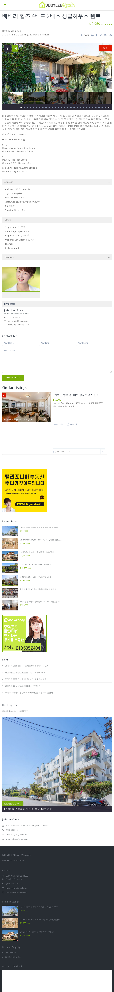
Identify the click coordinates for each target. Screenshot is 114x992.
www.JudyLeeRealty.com (17, 811)
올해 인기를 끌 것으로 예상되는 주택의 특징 (23, 658)
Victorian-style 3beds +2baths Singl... (36, 549)
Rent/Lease (8, 30)
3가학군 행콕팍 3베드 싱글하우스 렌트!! (76, 395)
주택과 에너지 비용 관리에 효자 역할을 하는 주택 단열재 (29, 664)
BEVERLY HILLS (41, 34)
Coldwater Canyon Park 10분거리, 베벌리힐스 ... (41, 512)
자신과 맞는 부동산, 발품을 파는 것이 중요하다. (25, 644)
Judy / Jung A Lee (13, 310)
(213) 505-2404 (14, 317)
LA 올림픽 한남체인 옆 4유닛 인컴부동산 (37, 524)
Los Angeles (26, 34)
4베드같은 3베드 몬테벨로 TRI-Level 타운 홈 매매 (40, 573)
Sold (19, 30)
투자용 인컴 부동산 (13, 929)
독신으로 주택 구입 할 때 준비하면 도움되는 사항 (26, 651)
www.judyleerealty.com (18, 324)
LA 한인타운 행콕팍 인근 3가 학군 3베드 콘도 (39, 499)
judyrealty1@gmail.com (18, 321)
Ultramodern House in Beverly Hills (35, 536)
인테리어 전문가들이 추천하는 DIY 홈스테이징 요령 (27, 638)
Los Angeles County (30, 201)
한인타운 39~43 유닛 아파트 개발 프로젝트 (38, 561)
